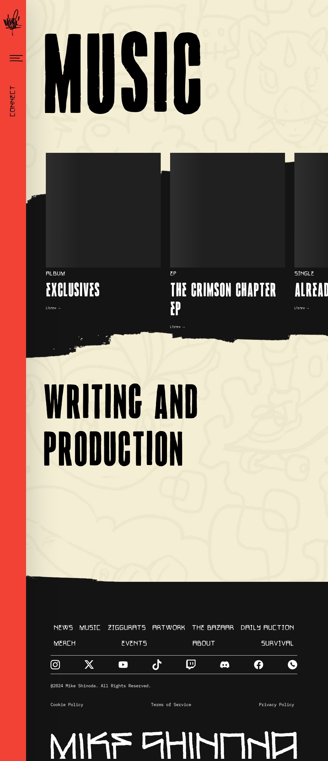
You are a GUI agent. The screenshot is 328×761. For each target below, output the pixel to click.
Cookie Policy (67, 704)
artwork (168, 628)
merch (65, 643)
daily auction (267, 628)
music (90, 628)
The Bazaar (213, 628)
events (134, 643)
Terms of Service (171, 704)
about (203, 643)
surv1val (277, 643)
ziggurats (127, 628)
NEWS (63, 628)
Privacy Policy (276, 704)
